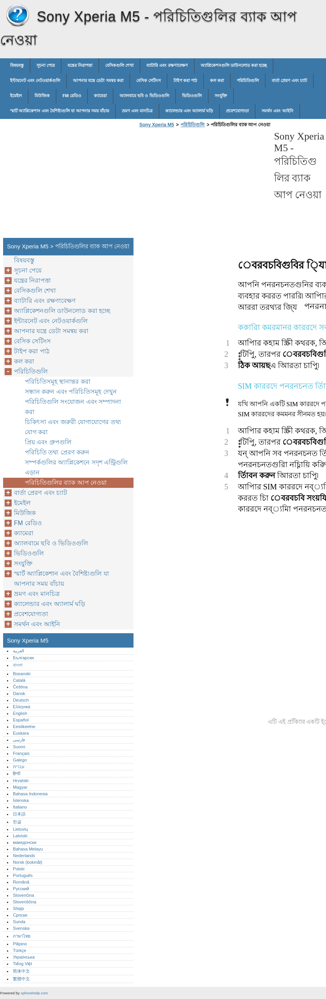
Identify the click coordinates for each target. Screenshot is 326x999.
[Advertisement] (202, 185)
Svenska (21, 928)
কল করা (217, 80)
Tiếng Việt (22, 963)
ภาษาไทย (22, 936)
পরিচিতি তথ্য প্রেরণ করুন (57, 452)
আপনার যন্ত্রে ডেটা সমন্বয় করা (98, 80)
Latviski (20, 835)
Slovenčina (23, 895)
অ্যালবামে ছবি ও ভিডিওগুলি (144, 95)
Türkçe (19, 950)
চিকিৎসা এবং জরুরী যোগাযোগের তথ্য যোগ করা (73, 427)
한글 (17, 821)
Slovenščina (24, 901)
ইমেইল (16, 95)
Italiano (20, 807)
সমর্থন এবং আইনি (277, 110)
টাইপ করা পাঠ (185, 80)
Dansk (19, 693)
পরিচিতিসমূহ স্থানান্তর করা (57, 381)
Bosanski (21, 673)
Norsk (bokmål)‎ (27, 862)
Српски (20, 915)
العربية (18, 650)
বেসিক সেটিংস (148, 80)
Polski (18, 868)
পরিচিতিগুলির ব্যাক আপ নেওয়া (66, 482)
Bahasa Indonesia (30, 793)
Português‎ (23, 875)
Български (23, 657)
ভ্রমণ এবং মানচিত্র (137, 110)
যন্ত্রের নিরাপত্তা (80, 65)
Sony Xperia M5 (17, 15)
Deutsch (21, 700)
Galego (20, 760)
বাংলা (18, 665)
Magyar (20, 787)
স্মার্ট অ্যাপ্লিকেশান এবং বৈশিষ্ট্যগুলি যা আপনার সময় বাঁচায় (59, 110)
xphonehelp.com (34, 993)
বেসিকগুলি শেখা (119, 65)
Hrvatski (20, 780)
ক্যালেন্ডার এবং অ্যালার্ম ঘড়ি (189, 110)
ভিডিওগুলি (192, 95)
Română (21, 882)
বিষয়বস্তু (17, 65)
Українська (24, 957)
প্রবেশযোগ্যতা (237, 110)
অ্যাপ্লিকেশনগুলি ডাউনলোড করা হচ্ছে (234, 65)
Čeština (20, 687)
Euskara (21, 733)
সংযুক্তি (221, 95)
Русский (21, 888)
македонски (24, 842)
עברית (18, 766)
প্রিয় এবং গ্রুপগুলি (48, 442)
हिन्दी (16, 773)
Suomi (19, 746)
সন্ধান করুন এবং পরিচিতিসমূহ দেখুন (71, 391)
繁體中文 (21, 978)
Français (21, 753)
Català (19, 680)
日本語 (19, 814)
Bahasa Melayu (28, 849)
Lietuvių (20, 829)
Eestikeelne (24, 726)
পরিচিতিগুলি (248, 80)
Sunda (19, 921)
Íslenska (21, 800)
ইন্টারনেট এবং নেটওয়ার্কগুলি (35, 80)
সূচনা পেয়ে (45, 65)
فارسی (19, 739)
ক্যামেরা (100, 95)
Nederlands (24, 855)
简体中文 (21, 971)
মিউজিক (42, 95)
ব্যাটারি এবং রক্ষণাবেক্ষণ (166, 65)
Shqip (18, 908)
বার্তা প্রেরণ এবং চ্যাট (289, 80)
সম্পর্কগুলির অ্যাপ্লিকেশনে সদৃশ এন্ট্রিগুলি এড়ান (76, 467)
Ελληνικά (21, 706)
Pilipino (20, 943)
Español (20, 720)
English (20, 713)
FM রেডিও (71, 95)
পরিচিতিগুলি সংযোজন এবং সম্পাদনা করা (73, 406)
